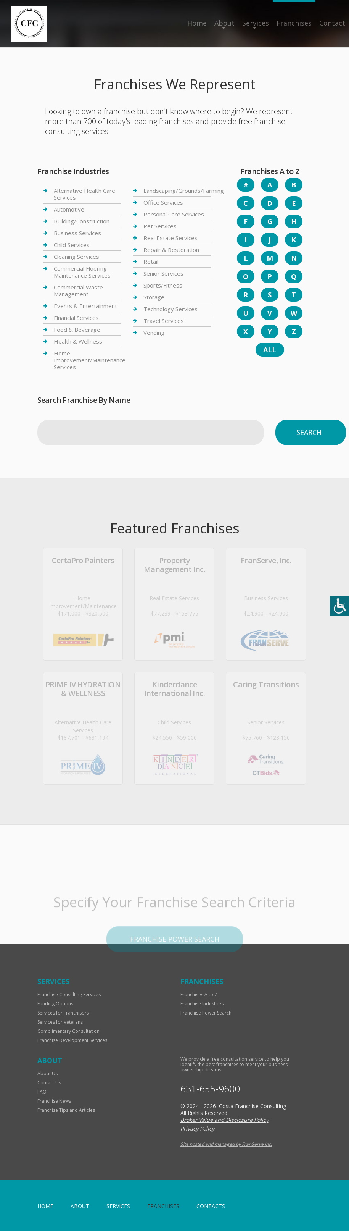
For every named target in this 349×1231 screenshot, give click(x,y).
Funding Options (55, 1003)
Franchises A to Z (198, 994)
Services (255, 22)
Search (309, 432)
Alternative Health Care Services (84, 194)
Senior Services (163, 273)
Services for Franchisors (63, 1013)
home (45, 1206)
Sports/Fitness (162, 285)
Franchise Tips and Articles (66, 1110)
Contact (332, 22)
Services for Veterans (60, 1022)
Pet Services (160, 226)
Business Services (77, 233)
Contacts (210, 1206)
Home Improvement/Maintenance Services (89, 360)
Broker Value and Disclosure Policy (224, 1119)
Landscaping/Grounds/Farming (183, 190)
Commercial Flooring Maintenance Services (82, 272)
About (224, 22)
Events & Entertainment (85, 306)
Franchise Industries (202, 1003)
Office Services (163, 202)
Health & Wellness (78, 341)
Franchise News (54, 1101)
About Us (47, 1073)
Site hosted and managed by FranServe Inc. (226, 1144)
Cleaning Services (76, 256)
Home (197, 22)
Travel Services (163, 321)
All (269, 349)
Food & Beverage (77, 329)
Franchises (294, 22)
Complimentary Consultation (68, 1031)
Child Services (72, 245)
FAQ (42, 1092)
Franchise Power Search (206, 1013)
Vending (153, 332)
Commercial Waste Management (78, 290)
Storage (153, 297)
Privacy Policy (197, 1128)
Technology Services (170, 309)
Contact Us (49, 1082)
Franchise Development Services (72, 1040)
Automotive (69, 209)
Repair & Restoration (171, 250)
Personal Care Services (173, 214)
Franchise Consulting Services (69, 994)
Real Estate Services (170, 238)
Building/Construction (81, 221)
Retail (150, 261)
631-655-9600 (210, 1089)
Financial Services (76, 317)
